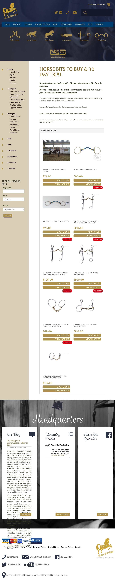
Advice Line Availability (60, 445)
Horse (10, 144)
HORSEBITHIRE (63, 557)
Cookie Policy (67, 547)
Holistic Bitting (42, 24)
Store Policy (26, 547)
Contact (99, 24)
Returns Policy (39, 547)
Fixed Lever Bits (15, 105)
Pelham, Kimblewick (17, 100)
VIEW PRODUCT (62, 184)
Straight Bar (14, 124)
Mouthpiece (12, 114)
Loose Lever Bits (15, 102)
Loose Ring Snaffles (17, 94)
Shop (55, 24)
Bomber (13, 80)
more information (57, 455)
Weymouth (14, 97)
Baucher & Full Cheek (17, 91)
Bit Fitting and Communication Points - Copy (18, 442)
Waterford (14, 133)
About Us (17, 24)
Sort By (5, 206)
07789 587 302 (10, 557)
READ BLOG (26, 514)
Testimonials (66, 24)
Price (5, 196)
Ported (12, 127)
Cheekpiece (12, 89)
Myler (12, 75)
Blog (90, 24)
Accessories (12, 150)
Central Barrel (15, 116)
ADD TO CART (63, 180)
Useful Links (53, 547)
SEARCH (8, 216)
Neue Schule (14, 72)
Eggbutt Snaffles (16, 108)
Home (7, 24)
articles (28, 24)
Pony (9, 139)
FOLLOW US (102, 514)
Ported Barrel (15, 130)
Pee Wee (13, 77)
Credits (78, 547)
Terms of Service (11, 547)
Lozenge (13, 119)
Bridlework (12, 162)
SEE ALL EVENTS (62, 514)
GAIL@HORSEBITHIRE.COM (36, 557)
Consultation (12, 156)
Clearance (80, 24)
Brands (10, 69)
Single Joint (14, 122)
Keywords (7, 188)
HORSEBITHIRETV (36, 564)
